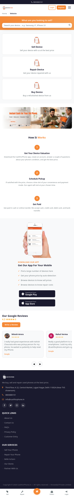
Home (4, 13)
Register (61, 7)
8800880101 (37, 2)
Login (52, 7)
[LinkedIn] (23, 405)
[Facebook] (4, 405)
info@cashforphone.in (14, 399)
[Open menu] (69, 7)
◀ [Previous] (34, 364)
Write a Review (11, 324)
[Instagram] (17, 405)
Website (13, 13)
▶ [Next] (40, 364)
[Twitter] (10, 405)
